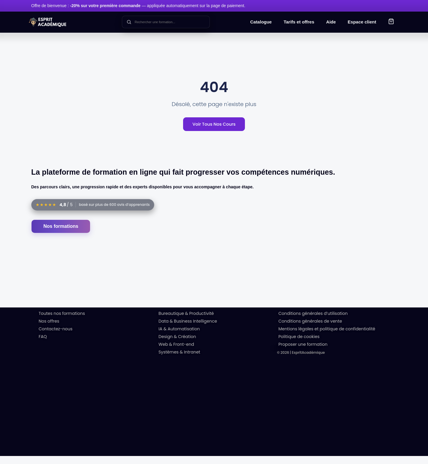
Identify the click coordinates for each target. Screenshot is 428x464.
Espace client (362, 21)
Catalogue (261, 21)
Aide (331, 21)
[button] (391, 22)
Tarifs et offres (299, 21)
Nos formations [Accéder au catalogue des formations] (60, 234)
